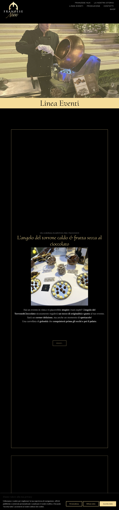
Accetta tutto (108, 504)
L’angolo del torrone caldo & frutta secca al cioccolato (59, 240)
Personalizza (74, 504)
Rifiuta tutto (90, 504)
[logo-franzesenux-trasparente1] (13, 2)
